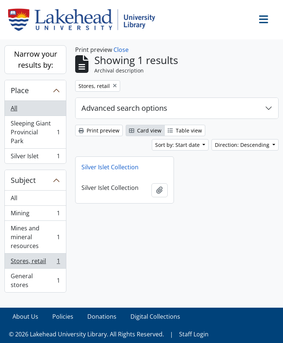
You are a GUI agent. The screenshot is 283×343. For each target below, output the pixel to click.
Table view (185, 130)
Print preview (98, 130)
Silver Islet (35, 157)
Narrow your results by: (35, 59)
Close (121, 50)
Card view (145, 130)
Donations (101, 316)
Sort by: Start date (178, 144)
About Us (25, 316)
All (14, 108)
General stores (35, 280)
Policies (62, 316)
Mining (35, 215)
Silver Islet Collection (110, 167)
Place (20, 90)
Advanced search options (124, 108)
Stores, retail (35, 263)
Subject (23, 180)
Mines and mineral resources (35, 237)
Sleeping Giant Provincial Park (35, 132)
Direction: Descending (243, 144)
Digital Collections (155, 316)
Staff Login (194, 334)
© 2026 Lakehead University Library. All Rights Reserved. (86, 334)
